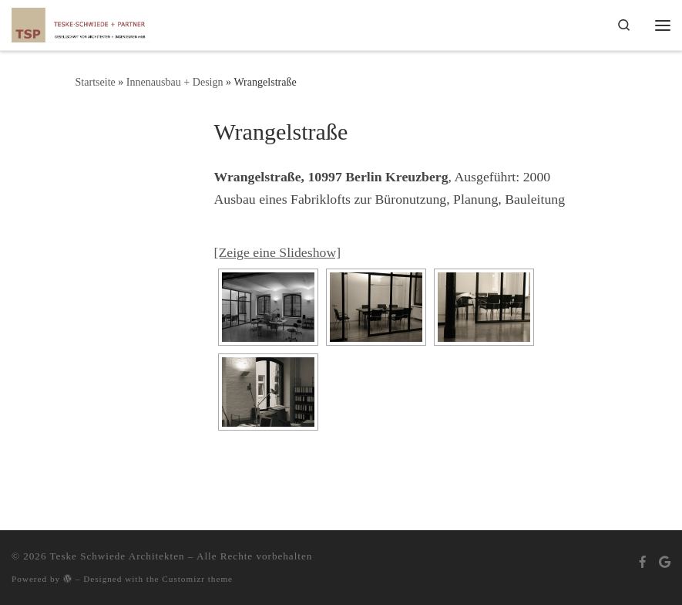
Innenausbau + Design (174, 82)
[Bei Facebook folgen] (643, 562)
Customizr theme (197, 578)
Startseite (96, 82)
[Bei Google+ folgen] (664, 562)
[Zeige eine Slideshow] (277, 252)
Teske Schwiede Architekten (117, 556)
